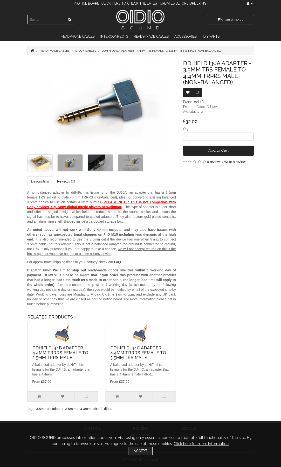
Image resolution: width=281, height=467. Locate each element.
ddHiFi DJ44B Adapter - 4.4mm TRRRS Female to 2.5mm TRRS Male (60, 352)
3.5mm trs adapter (49, 409)
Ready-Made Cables (151, 36)
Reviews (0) (66, 181)
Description (40, 181)
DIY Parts (211, 36)
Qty (186, 129)
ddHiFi (199, 102)
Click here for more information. (201, 443)
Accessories (185, 36)
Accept (140, 451)
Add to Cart (218, 150)
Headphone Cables (78, 36)
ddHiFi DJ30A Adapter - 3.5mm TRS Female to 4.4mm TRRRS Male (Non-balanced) (161, 50)
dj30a (108, 409)
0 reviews (214, 162)
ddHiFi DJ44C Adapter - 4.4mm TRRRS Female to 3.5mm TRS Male (138, 352)
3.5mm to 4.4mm (77, 409)
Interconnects (114, 36)
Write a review (234, 162)
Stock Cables (85, 50)
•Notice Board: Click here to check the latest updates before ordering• (141, 3)
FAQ (117, 262)
